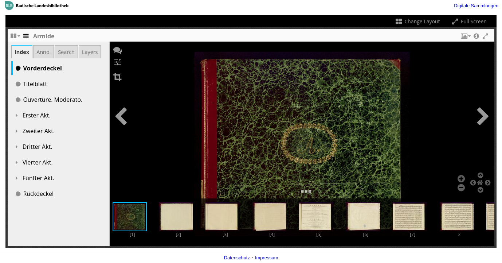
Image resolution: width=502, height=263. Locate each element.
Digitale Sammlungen (476, 5)
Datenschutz (237, 257)
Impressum (266, 257)
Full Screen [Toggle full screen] (469, 21)
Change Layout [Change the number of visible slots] (417, 21)
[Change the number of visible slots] (14, 37)
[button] (465, 37)
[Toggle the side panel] (26, 37)
